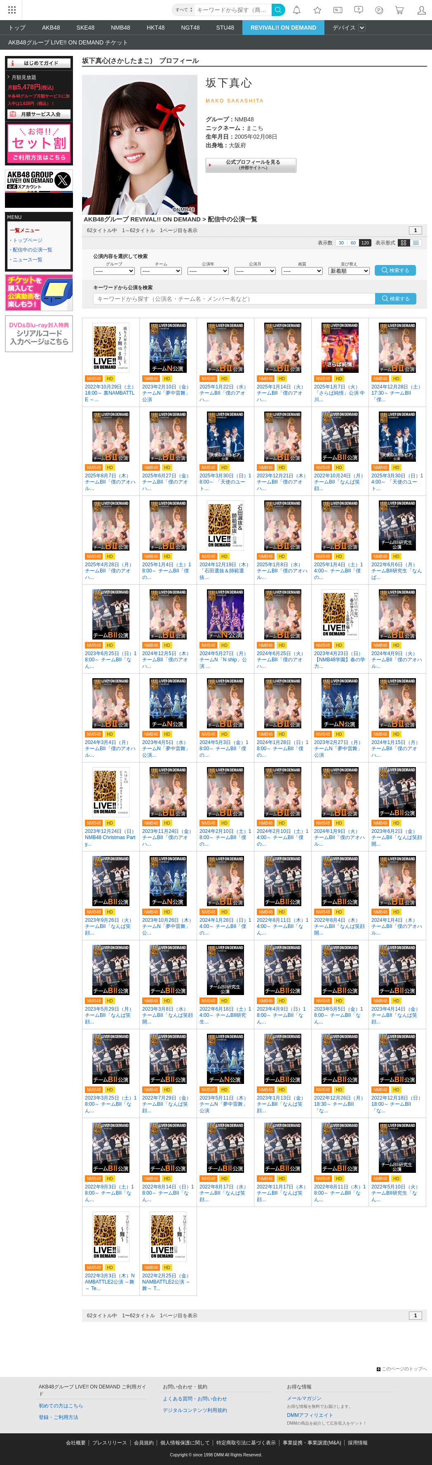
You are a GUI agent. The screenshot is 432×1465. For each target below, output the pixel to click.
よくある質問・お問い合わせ (195, 1399)
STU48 (225, 27)
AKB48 (51, 27)
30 (341, 242)
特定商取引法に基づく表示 (246, 1443)
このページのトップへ (402, 1368)
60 (353, 242)
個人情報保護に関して (185, 1443)
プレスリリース (109, 1443)
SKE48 (86, 27)
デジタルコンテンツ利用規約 (195, 1410)
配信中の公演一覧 (32, 250)
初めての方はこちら (61, 1406)
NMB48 (120, 27)
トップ (17, 27)
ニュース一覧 (27, 260)
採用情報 (358, 1443)
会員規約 (144, 1443)
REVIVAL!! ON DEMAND (283, 27)
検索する (400, 299)
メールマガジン (304, 1398)
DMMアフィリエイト (310, 1415)
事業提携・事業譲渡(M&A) (312, 1443)
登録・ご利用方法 (58, 1417)
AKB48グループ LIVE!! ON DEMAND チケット (68, 42)
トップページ (27, 240)
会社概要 (76, 1443)
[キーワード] (233, 10)
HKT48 (156, 27)
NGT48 (190, 27)
